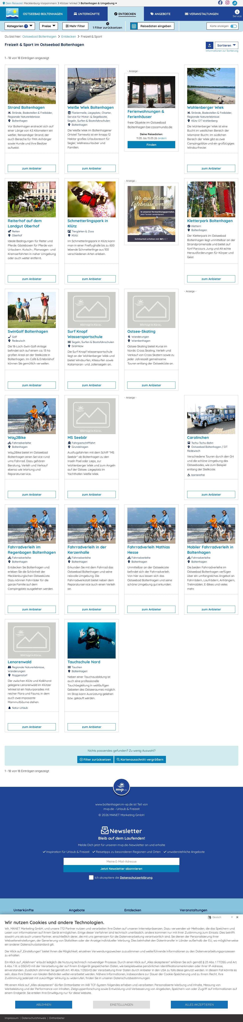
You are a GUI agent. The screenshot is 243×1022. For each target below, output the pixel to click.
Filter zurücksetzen (95, 759)
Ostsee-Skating (141, 331)
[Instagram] (227, 3)
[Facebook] (220, 3)
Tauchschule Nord (84, 661)
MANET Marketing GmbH (127, 815)
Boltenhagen (99, 3)
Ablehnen (43, 1004)
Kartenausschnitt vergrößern (140, 759)
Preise (47, 26)
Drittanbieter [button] (57, 1018)
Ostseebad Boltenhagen (39, 36)
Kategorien (18, 26)
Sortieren (224, 45)
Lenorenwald (19, 661)
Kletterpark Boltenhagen (210, 220)
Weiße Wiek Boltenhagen (91, 107)
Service (237, 13)
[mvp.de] (234, 3)
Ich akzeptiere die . (121, 877)
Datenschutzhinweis (34, 1018)
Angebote (77, 910)
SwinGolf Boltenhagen (28, 331)
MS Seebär (77, 437)
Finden (151, 145)
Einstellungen (121, 1004)
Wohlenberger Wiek (205, 107)
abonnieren (121, 868)
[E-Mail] (121, 861)
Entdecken (68, 36)
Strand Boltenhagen (26, 107)
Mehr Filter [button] (75, 26)
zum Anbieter (32, 168)
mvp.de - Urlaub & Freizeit (121, 809)
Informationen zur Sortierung (222, 50)
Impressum (12, 1018)
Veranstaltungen (193, 910)
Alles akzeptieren (199, 1004)
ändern (162, 138)
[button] (45, 12)
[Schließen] (237, 917)
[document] (121, 960)
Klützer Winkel (69, 3)
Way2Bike (17, 437)
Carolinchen (198, 437)
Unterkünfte (23, 910)
